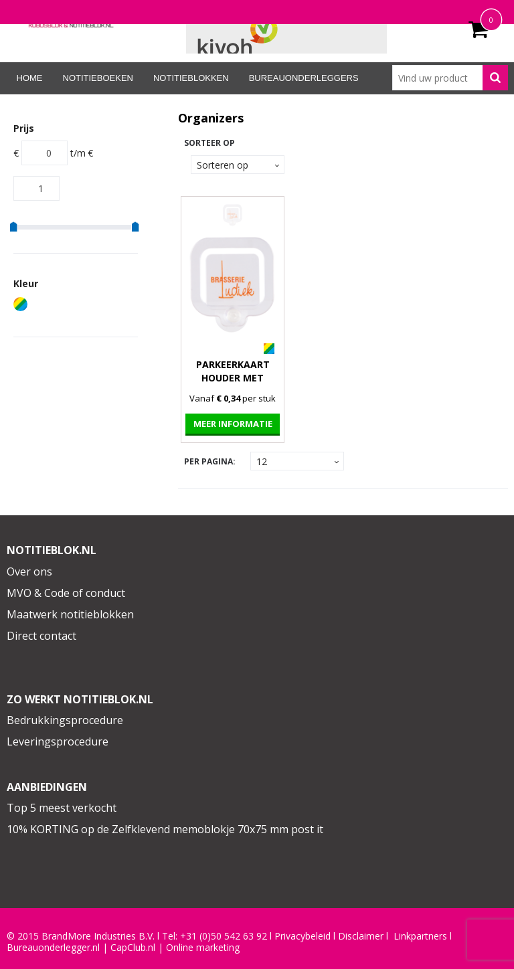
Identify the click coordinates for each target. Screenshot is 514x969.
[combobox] (450, 77)
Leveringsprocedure (57, 741)
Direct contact (41, 635)
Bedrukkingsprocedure (65, 720)
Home (30, 78)
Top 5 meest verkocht (61, 807)
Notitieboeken (98, 78)
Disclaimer (360, 936)
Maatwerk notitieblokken (70, 614)
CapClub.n (131, 947)
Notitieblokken (191, 78)
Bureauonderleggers (304, 78)
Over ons (29, 571)
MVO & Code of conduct (66, 593)
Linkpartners (420, 936)
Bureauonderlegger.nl (53, 947)
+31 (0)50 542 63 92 (223, 936)
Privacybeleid (302, 936)
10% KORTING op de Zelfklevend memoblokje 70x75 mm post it (165, 829)
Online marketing (203, 947)
